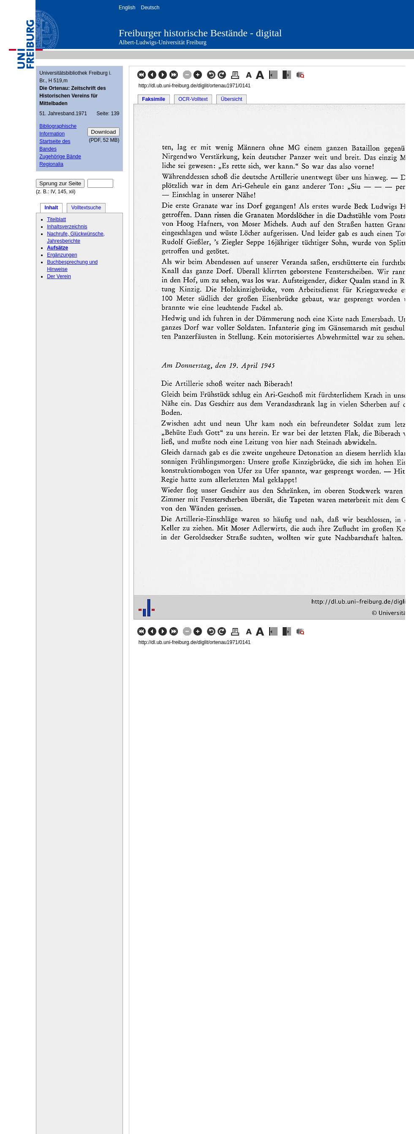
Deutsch (150, 8)
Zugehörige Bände (60, 157)
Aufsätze (57, 248)
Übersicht (231, 99)
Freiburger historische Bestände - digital (200, 32)
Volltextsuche (86, 208)
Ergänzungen (62, 255)
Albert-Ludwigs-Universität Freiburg (163, 42)
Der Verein (59, 276)
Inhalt (51, 208)
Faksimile (153, 99)
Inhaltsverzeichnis (67, 227)
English (127, 8)
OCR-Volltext (192, 99)
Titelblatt (56, 219)
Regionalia (51, 164)
